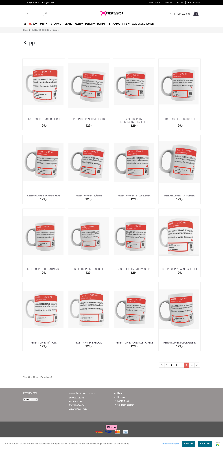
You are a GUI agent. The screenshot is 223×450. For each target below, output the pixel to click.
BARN (43, 24)
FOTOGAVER (56, 24)
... (191, 365)
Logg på (168, 3)
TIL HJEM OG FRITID (118, 24)
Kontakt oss (194, 3)
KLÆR (79, 24)
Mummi (101, 24)
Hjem (25, 30)
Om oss (180, 3)
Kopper (55, 30)
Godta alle (205, 443)
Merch (90, 24)
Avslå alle (188, 443)
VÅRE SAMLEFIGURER (143, 24)
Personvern (154, 3)
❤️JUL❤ (33, 24)
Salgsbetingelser (125, 405)
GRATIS (68, 24)
